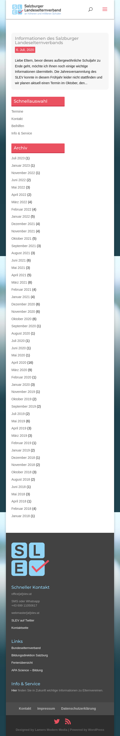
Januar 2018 (20, 516)
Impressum (46, 708)
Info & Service (21, 133)
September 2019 (23, 406)
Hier (14, 690)
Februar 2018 (21, 509)
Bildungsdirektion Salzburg (29, 655)
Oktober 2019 (21, 399)
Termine (17, 111)
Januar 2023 (20, 165)
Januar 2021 (20, 297)
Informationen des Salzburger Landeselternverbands (47, 40)
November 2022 (23, 173)
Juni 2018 (18, 487)
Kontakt (16, 119)
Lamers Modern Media (51, 729)
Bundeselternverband (26, 648)
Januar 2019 (20, 450)
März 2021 (19, 282)
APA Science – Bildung (27, 670)
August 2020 (20, 333)
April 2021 (18, 275)
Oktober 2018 (21, 472)
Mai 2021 (18, 268)
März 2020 (19, 370)
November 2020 (23, 311)
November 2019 (23, 392)
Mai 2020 (18, 355)
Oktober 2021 (21, 238)
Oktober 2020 (21, 319)
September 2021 (23, 246)
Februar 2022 (21, 209)
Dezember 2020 (23, 304)
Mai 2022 (18, 187)
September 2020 (23, 326)
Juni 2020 (18, 348)
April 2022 (18, 195)
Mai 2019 (18, 421)
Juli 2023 (18, 158)
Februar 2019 (21, 443)
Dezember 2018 (23, 458)
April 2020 (18, 362)
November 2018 (23, 465)
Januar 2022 (20, 216)
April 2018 (18, 501)
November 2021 (23, 231)
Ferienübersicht (22, 662)
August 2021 (20, 253)
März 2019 (19, 435)
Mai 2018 (18, 494)
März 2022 (19, 202)
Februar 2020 (21, 377)
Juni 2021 (18, 260)
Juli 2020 (18, 341)
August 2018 (20, 479)
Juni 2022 (18, 180)
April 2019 (18, 428)
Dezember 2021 (23, 224)
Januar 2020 (20, 384)
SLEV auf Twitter (22, 620)
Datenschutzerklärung (78, 708)
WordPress (96, 729)
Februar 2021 (21, 289)
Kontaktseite (19, 628)
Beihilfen (17, 126)
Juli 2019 (18, 414)
